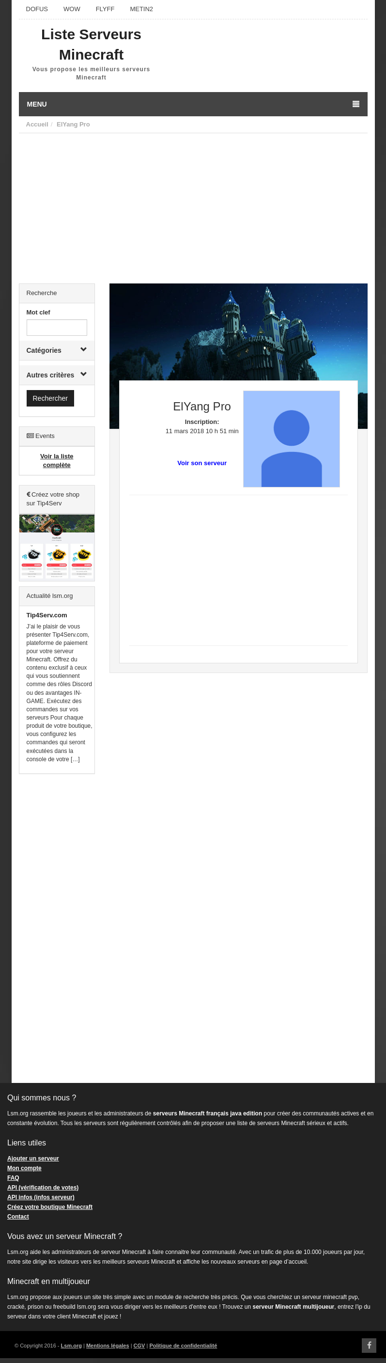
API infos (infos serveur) (41, 1197)
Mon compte (24, 1168)
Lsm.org (71, 1345)
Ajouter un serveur (33, 1158)
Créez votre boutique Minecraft (50, 1207)
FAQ (13, 1178)
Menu (193, 104)
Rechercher (50, 398)
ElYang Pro (73, 124)
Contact (18, 1216)
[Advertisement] (193, 206)
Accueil (37, 124)
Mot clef (38, 312)
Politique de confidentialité (183, 1345)
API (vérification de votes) (42, 1187)
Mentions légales (107, 1345)
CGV (139, 1345)
